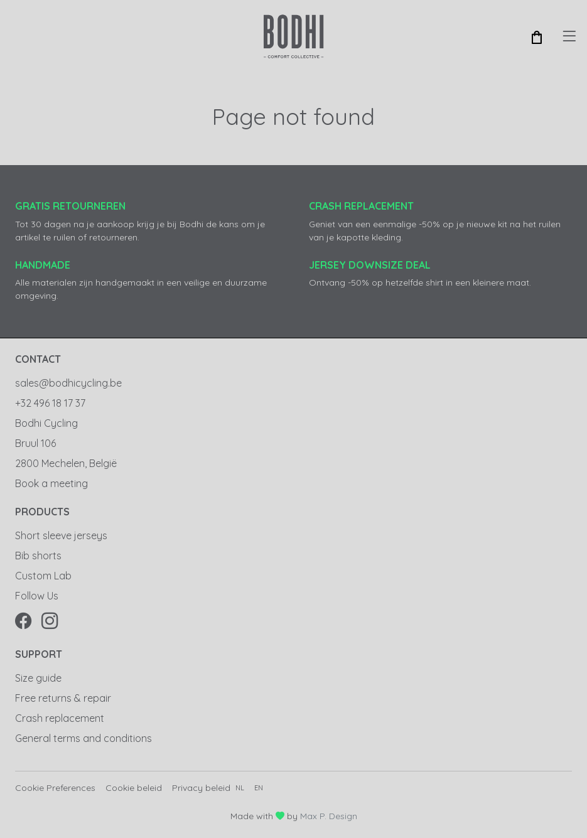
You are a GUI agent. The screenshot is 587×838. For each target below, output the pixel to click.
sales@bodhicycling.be (68, 383)
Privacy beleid (201, 787)
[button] (537, 36)
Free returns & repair (63, 698)
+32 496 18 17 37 (50, 403)
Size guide (38, 678)
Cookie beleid (133, 787)
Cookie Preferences (55, 787)
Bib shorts (38, 555)
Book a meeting (51, 483)
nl (239, 787)
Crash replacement (59, 718)
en (258, 787)
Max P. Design (328, 816)
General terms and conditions (83, 738)
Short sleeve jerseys (61, 535)
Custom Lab (43, 575)
